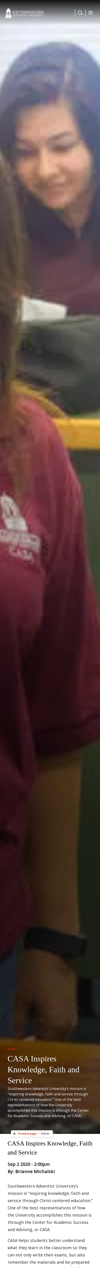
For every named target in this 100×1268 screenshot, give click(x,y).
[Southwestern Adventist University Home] (24, 12)
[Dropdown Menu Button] (80, 13)
